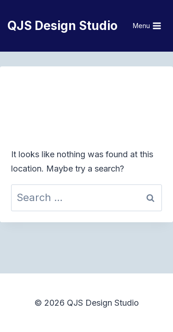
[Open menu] (147, 26)
